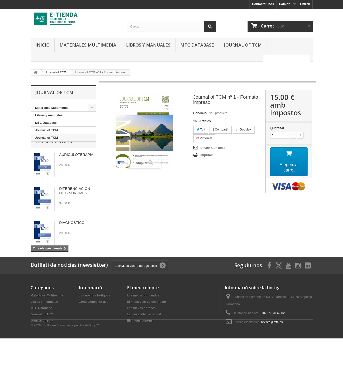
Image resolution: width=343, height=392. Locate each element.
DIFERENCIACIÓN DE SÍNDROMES (74, 205)
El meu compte (143, 326)
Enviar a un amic (213, 148)
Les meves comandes (143, 334)
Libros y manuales (148, 45)
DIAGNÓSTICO (72, 237)
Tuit (200, 129)
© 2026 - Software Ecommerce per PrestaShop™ (65, 379)
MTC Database (197, 45)
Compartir (220, 129)
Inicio (42, 45)
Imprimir (207, 155)
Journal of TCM (243, 45)
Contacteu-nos (263, 4)
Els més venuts (53, 156)
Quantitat (277, 128)
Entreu (305, 4)
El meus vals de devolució (146, 340)
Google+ (243, 129)
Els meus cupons (140, 359)
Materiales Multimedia (88, 45)
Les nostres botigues (94, 334)
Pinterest (204, 138)
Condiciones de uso (94, 340)
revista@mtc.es (272, 360)
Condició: (200, 113)
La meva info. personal (144, 352)
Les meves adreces (141, 346)
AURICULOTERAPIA (76, 169)
